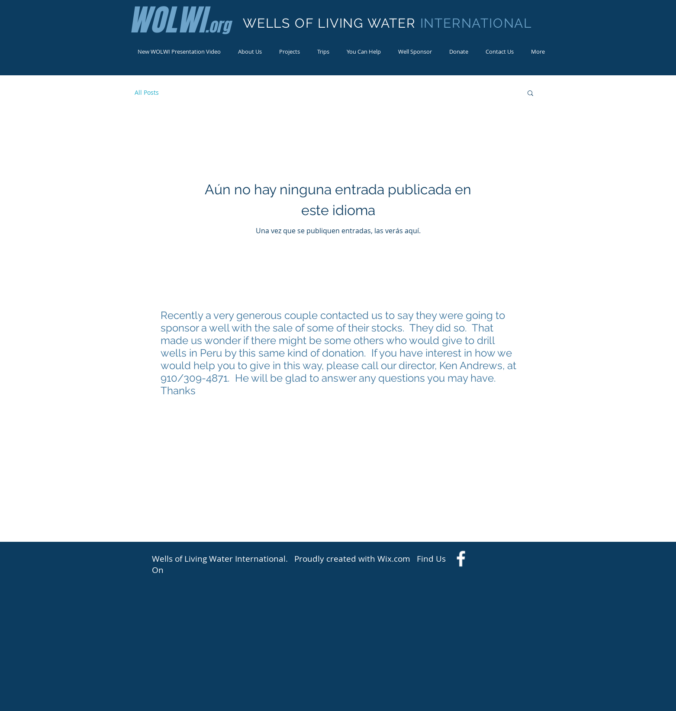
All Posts (147, 92)
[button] (530, 93)
